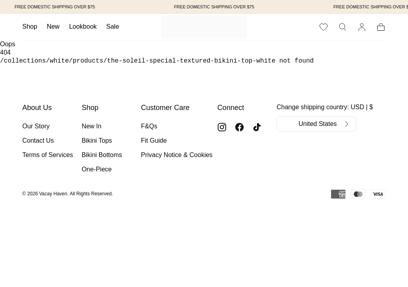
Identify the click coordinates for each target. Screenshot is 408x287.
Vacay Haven (53, 194)
